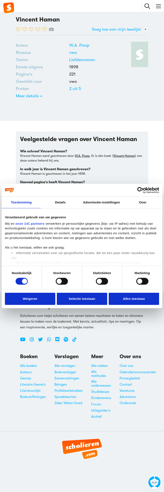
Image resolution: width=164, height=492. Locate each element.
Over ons (126, 366)
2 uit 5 (75, 88)
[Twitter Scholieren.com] (42, 341)
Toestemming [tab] (21, 202)
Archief (96, 417)
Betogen (60, 384)
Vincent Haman (124, 156)
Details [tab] (60, 202)
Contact (126, 384)
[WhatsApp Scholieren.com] (50, 341)
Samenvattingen (66, 378)
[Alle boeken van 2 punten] (75, 88)
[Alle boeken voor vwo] (73, 52)
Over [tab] (142, 202)
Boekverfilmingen (33, 397)
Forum (96, 404)
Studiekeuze (100, 392)
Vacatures (127, 391)
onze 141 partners (29, 223)
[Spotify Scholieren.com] (67, 341)
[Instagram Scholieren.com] (33, 341)
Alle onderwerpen (101, 384)
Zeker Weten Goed (68, 403)
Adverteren (128, 397)
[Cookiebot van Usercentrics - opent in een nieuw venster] (140, 190)
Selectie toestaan (82, 298)
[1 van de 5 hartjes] (19, 29)
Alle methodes (98, 374)
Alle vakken (99, 366)
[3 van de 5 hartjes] (32, 29)
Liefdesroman (82, 59)
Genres (25, 378)
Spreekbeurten (65, 397)
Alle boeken (28, 366)
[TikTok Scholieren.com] (74, 341)
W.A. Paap (79, 45)
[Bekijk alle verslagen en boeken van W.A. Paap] (79, 45)
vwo (73, 52)
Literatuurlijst (30, 391)
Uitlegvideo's (100, 410)
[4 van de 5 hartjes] (39, 29)
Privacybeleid (130, 378)
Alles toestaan (134, 298)
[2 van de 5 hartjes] (25, 29)
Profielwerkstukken (68, 391)
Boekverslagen (65, 372)
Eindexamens (101, 398)
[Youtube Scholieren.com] (24, 341)
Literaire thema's (32, 384)
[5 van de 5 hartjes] (45, 29)
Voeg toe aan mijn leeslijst (120, 29)
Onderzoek (128, 403)
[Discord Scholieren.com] (59, 341)
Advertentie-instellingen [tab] (101, 202)
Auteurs (26, 372)
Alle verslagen (64, 366)
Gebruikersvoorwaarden (138, 372)
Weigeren (30, 298)
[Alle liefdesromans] (82, 59)
